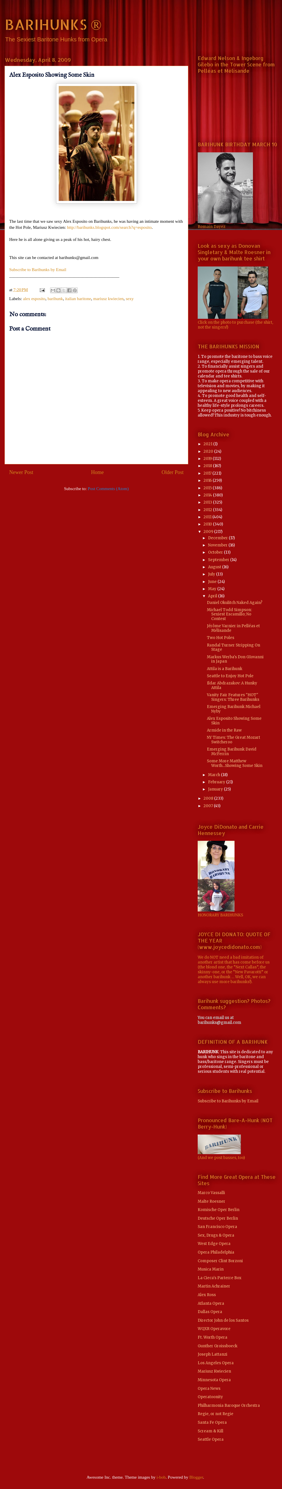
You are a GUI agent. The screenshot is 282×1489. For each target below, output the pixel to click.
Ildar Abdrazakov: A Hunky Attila (232, 685)
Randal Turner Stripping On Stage (233, 647)
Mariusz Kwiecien (214, 1371)
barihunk (55, 298)
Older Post (173, 472)
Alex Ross (207, 1294)
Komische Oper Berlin (218, 1209)
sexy (130, 298)
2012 (208, 509)
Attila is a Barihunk (224, 668)
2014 (208, 495)
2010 (208, 524)
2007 (208, 805)
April (213, 596)
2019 (208, 458)
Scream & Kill (210, 1431)
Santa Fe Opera (212, 1422)
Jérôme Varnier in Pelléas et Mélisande (233, 628)
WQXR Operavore (214, 1328)
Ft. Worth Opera (212, 1337)
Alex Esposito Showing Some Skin (234, 721)
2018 (208, 465)
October (216, 552)
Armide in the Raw (224, 730)
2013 (208, 502)
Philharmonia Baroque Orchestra (229, 1405)
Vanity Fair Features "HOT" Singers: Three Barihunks (233, 697)
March (214, 774)
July (212, 574)
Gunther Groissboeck (217, 1346)
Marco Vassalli (211, 1192)
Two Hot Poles (220, 637)
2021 (208, 444)
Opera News (209, 1388)
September (219, 559)
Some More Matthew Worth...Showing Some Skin (234, 763)
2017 (207, 473)
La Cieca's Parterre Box (219, 1277)
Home (97, 472)
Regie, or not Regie (215, 1413)
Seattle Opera (211, 1439)
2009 (208, 531)
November (218, 545)
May (212, 588)
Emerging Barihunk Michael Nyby (233, 709)
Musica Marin (211, 1269)
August (215, 567)
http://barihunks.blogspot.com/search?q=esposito (109, 227)
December (218, 538)
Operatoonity (210, 1396)
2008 (208, 798)
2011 (207, 517)
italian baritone (78, 298)
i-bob (161, 1477)
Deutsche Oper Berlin (218, 1218)
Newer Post (21, 472)
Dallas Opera (210, 1311)
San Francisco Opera (217, 1226)
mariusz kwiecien (108, 298)
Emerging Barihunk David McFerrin (231, 751)
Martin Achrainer (214, 1286)
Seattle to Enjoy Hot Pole (230, 675)
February (217, 782)
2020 (208, 451)
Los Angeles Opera (216, 1363)
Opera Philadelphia (216, 1252)
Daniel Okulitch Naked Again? (234, 602)
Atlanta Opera (211, 1303)
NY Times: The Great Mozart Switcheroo (233, 739)
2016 (208, 480)
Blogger (196, 1477)
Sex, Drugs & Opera (216, 1235)
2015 (208, 488)
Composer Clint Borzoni (220, 1260)
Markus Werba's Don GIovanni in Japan (235, 659)
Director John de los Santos (223, 1320)
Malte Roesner (211, 1201)
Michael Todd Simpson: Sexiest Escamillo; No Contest (229, 614)
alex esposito (34, 298)
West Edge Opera (214, 1243)
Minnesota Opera (214, 1379)
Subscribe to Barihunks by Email (37, 269)
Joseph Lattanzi (212, 1354)
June (213, 581)
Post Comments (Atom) (108, 488)
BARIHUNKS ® (53, 24)
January (216, 789)
